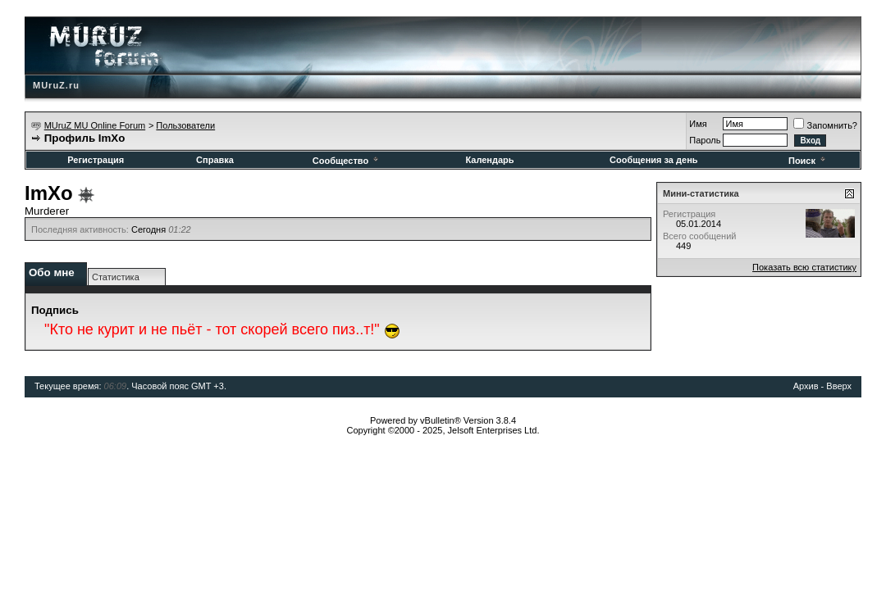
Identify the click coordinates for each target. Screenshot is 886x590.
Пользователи (185, 125)
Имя (697, 124)
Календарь (489, 160)
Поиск (808, 161)
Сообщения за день (653, 160)
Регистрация (95, 160)
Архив (806, 386)
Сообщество (347, 161)
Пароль (704, 140)
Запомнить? (825, 125)
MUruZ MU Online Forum (94, 125)
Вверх (839, 386)
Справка (215, 160)
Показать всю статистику (804, 267)
